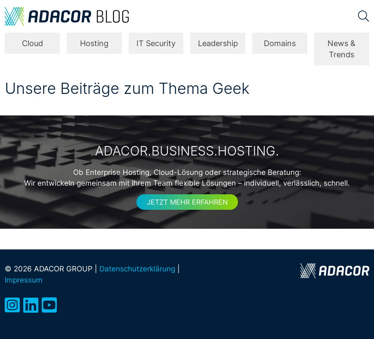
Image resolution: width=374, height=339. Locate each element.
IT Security (156, 43)
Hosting (94, 43)
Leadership (218, 43)
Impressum (24, 279)
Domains (280, 43)
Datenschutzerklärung (137, 268)
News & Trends (341, 49)
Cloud (32, 43)
